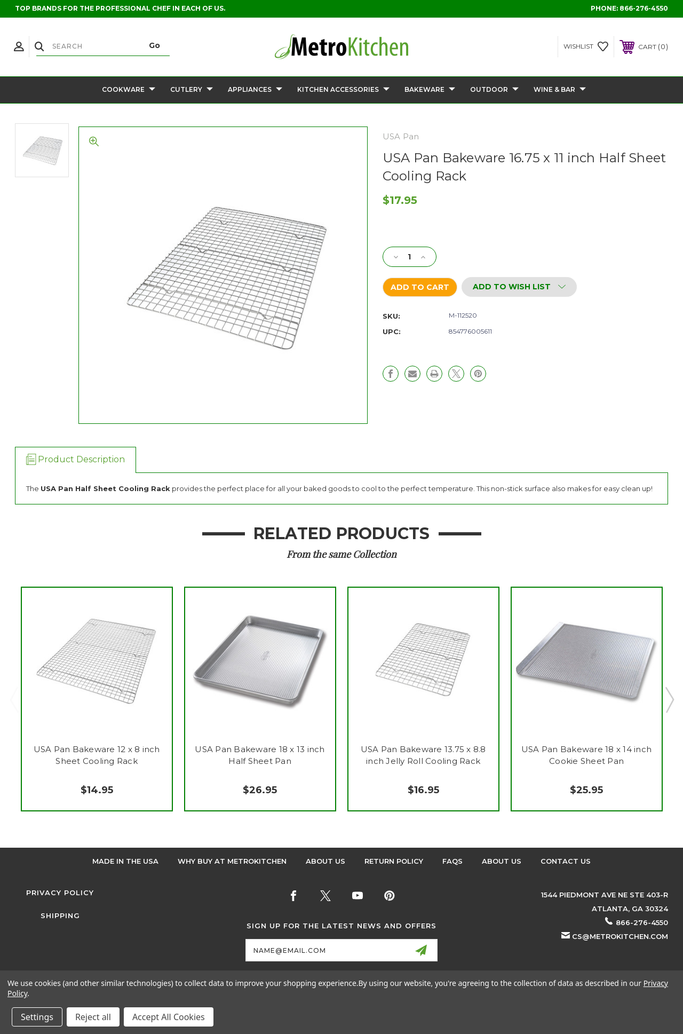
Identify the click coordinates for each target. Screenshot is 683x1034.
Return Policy (393, 861)
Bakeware (429, 89)
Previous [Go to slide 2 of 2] (14, 699)
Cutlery (191, 89)
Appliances (255, 89)
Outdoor (494, 89)
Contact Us (566, 861)
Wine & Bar (560, 89)
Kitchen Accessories (343, 89)
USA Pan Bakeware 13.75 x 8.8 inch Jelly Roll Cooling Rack (423, 755)
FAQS (452, 861)
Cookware (128, 89)
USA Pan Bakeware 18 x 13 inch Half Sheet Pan (259, 755)
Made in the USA (125, 861)
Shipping (60, 915)
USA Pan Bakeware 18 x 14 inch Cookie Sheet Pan (586, 755)
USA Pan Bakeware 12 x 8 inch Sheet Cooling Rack (97, 755)
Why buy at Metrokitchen (232, 861)
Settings (37, 1017)
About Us (325, 861)
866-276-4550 (644, 8)
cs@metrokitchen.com (620, 936)
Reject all (93, 1017)
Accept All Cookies (168, 1017)
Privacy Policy (60, 892)
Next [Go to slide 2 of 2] (669, 699)
